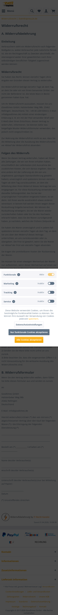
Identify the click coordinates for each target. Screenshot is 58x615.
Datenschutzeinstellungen (29, 324)
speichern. (33, 318)
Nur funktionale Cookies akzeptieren (29, 332)
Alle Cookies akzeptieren (29, 339)
